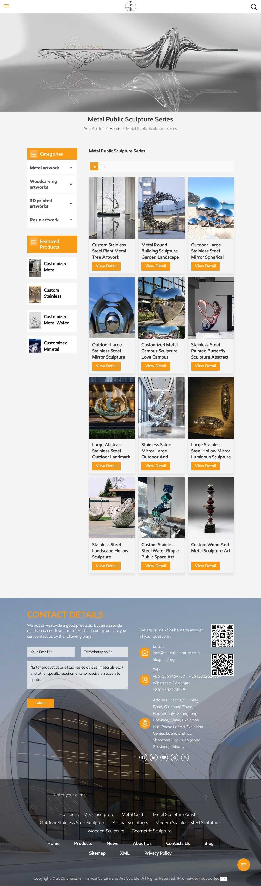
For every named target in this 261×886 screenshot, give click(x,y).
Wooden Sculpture (106, 831)
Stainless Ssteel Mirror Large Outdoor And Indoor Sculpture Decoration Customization (158, 451)
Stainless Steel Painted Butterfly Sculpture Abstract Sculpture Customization (209, 351)
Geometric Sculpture (152, 831)
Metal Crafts (134, 814)
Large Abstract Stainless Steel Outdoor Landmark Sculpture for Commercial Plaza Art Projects (111, 451)
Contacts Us (178, 843)
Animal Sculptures (130, 822)
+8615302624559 (169, 689)
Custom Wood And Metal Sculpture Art (210, 548)
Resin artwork (44, 220)
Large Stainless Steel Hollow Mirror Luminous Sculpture (211, 451)
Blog (209, 843)
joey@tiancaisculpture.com (176, 652)
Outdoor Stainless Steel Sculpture (72, 822)
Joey (170, 659)
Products (83, 843)
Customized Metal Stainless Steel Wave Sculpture (56, 267)
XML (125, 853)
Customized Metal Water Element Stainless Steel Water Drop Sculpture (56, 320)
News (112, 843)
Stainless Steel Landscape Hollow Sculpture (110, 551)
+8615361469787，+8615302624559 (187, 676)
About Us (142, 843)
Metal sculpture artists (175, 814)
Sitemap (97, 853)
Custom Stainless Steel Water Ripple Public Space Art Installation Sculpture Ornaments (160, 551)
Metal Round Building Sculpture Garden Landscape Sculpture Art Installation (160, 251)
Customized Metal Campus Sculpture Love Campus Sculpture (159, 351)
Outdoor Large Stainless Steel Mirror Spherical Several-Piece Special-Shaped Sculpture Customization (207, 251)
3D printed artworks (41, 203)
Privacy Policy (158, 853)
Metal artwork (44, 168)
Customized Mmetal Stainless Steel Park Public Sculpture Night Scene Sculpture (56, 346)
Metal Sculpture (98, 814)
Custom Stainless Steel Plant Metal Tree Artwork (109, 251)
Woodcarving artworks (43, 184)
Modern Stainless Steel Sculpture (187, 822)
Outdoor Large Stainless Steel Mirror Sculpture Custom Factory (108, 351)
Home (115, 128)
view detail (106, 265)
